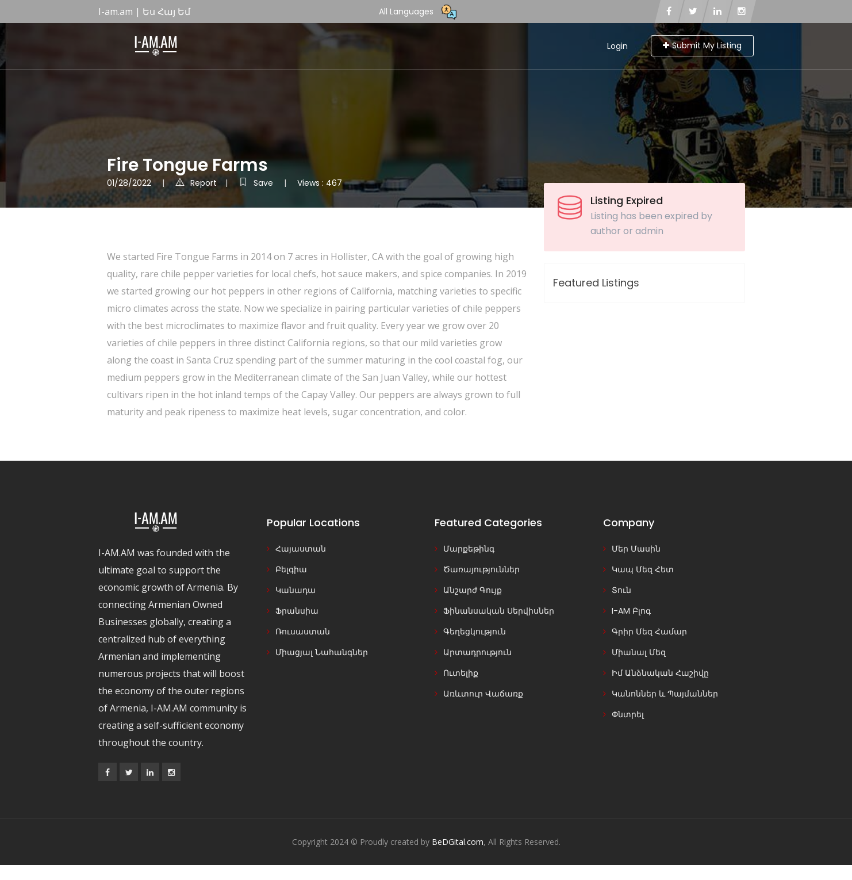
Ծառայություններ (481, 569)
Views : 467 (319, 183)
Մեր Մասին (636, 548)
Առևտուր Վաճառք (483, 693)
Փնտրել (628, 714)
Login (617, 46)
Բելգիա (291, 569)
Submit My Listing (702, 45)
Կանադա (295, 590)
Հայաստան (300, 548)
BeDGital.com (457, 841)
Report (196, 183)
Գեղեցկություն (474, 631)
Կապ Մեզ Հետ (643, 569)
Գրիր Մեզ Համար (649, 631)
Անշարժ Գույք (472, 590)
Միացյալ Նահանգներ (321, 652)
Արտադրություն (477, 652)
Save (257, 183)
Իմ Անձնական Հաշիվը (660, 673)
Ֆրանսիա (296, 611)
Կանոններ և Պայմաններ (665, 693)
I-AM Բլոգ (631, 611)
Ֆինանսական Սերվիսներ (498, 611)
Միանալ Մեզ (639, 652)
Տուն (621, 590)
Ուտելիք (460, 673)
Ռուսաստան (302, 631)
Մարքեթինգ (468, 548)
